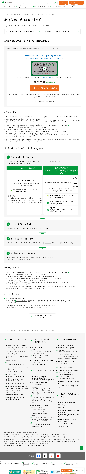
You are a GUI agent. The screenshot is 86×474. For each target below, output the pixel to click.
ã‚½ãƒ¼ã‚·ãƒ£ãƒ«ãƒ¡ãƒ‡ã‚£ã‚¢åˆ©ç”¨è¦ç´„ (16, 443)
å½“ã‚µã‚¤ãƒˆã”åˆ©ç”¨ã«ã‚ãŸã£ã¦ (53, 437)
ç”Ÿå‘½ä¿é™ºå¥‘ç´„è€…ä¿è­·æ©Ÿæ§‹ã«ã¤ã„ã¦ (19, 441)
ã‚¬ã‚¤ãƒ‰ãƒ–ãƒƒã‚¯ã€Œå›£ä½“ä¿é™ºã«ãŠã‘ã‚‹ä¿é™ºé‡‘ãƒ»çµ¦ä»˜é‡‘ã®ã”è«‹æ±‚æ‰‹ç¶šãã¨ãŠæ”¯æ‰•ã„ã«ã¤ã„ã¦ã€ (42, 390)
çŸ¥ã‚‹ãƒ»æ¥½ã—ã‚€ (60, 7)
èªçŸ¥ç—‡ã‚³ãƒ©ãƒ (63, 376)
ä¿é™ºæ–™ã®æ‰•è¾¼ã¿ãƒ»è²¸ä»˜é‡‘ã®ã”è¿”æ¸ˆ (16, 364)
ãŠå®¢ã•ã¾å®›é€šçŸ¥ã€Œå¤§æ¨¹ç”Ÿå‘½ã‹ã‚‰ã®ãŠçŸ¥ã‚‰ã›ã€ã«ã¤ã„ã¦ (16, 388)
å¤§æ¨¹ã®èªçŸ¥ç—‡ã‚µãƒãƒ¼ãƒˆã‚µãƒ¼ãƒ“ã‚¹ (65, 373)
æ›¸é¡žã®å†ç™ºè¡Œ (11, 354)
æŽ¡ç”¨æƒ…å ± (62, 427)
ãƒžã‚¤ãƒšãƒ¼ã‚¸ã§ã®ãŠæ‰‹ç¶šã (23, 31)
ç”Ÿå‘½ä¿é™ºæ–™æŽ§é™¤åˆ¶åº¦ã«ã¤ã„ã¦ (15, 393)
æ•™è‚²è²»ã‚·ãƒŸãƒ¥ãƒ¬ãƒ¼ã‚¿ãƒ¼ (66, 359)
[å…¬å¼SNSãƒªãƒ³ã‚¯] (38, 455)
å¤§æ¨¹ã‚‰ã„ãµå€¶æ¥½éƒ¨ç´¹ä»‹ (68, 387)
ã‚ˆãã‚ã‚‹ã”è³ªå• (28, 3)
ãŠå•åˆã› (39, 3)
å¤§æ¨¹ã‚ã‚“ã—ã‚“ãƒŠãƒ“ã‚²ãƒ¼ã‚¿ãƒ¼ (37, 363)
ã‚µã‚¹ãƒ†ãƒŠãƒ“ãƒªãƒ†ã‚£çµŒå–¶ (68, 416)
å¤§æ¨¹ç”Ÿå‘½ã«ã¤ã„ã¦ (76, 6)
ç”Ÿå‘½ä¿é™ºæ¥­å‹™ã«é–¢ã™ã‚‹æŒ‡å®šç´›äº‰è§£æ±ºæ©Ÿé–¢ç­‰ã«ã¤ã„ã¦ (28, 439)
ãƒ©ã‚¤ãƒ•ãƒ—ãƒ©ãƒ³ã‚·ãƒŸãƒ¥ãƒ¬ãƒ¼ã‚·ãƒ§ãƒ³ (66, 351)
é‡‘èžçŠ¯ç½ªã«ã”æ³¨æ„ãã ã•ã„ (66, 439)
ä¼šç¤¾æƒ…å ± (62, 405)
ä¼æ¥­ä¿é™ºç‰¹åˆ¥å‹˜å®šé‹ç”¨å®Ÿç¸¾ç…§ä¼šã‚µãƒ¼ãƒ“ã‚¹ (41, 424)
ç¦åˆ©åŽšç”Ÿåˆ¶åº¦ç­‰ (37, 385)
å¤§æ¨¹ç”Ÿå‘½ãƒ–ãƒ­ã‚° (65, 345)
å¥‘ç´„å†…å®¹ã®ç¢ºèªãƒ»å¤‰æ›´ (15, 352)
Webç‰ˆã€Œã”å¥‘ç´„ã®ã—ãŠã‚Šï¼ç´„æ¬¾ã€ (15, 398)
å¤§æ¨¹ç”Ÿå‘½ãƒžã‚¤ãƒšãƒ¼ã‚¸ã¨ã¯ (44, 101)
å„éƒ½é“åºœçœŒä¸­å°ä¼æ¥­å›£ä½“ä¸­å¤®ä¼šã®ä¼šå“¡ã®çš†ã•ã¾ (42, 378)
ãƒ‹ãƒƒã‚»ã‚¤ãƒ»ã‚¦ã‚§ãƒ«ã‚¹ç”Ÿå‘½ (40, 463)
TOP (5, 14)
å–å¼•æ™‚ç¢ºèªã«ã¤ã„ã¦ (58, 435)
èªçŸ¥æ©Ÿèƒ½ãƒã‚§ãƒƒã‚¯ (65, 378)
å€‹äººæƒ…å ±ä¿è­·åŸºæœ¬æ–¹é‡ (27, 432)
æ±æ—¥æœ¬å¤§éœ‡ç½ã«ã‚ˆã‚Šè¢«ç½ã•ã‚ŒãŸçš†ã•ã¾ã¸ (57, 441)
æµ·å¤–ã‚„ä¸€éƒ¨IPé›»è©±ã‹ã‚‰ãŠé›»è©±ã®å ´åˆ (62, 210)
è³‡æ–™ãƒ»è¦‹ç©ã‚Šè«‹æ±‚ (76, 3)
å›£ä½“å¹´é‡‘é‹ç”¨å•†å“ (38, 410)
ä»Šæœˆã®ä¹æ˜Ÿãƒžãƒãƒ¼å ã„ (68, 382)
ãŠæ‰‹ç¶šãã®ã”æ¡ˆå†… (30, 14)
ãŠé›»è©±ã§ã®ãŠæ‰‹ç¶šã (62, 31)
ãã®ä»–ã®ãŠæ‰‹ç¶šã (14, 372)
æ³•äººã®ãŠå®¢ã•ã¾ (43, 7)
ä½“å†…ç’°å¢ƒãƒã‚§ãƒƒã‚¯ (65, 367)
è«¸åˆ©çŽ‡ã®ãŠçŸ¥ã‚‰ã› (14, 384)
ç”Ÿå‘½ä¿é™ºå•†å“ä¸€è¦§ (39, 355)
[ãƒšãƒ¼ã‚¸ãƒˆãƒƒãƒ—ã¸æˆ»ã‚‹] (81, 448)
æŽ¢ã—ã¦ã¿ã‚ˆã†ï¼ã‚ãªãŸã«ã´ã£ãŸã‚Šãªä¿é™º (41, 351)
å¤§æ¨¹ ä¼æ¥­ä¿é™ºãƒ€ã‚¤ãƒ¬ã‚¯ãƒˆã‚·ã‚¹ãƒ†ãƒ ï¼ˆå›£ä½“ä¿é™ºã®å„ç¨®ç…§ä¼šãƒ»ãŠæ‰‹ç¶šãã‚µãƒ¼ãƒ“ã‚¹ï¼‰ (42, 399)
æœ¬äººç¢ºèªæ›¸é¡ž (22, 301)
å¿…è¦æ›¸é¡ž (47, 243)
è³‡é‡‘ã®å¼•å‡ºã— (11, 360)
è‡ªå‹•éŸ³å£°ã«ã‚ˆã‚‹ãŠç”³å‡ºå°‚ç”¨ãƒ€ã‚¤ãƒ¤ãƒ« (27, 191)
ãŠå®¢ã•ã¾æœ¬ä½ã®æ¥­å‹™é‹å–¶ (67, 411)
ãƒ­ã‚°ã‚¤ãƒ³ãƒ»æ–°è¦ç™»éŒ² (46, 88)
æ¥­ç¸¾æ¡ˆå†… (62, 407)
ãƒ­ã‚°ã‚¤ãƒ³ (63, 3)
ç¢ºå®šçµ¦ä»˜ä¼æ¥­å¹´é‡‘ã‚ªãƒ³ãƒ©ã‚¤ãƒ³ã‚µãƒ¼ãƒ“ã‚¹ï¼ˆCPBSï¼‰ (42, 413)
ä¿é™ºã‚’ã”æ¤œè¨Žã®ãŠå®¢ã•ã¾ (26, 6)
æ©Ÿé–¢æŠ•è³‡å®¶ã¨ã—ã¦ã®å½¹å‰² (66, 420)
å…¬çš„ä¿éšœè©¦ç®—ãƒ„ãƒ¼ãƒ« (66, 354)
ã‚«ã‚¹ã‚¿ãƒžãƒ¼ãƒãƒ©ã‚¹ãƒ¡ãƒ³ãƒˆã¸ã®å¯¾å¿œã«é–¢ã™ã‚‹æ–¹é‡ (24, 445)
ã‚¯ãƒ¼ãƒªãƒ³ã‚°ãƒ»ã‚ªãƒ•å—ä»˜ (39, 443)
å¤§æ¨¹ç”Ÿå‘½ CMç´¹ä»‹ (65, 424)
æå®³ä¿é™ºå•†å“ (37, 358)
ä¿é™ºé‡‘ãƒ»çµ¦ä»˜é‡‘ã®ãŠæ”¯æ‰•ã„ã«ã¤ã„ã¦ (16, 348)
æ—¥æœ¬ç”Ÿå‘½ (25, 463)
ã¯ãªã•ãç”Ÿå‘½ (56, 463)
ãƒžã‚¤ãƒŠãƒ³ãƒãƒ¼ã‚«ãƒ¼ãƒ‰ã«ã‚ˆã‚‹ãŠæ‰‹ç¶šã (16, 368)
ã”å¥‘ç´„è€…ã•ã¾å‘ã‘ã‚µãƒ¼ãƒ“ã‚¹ (14, 375)
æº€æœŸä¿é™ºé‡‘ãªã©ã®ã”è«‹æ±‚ (16, 357)
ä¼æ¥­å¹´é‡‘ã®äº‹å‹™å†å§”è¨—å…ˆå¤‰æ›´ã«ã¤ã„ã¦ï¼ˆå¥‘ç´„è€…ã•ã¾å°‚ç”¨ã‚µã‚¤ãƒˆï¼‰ (42, 419)
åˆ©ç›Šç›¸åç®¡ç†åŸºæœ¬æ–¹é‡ (29, 437)
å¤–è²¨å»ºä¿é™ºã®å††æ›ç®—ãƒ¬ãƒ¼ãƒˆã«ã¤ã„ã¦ (15, 380)
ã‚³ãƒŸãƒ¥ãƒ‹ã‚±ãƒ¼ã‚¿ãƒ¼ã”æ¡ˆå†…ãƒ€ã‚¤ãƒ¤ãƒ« (62, 196)
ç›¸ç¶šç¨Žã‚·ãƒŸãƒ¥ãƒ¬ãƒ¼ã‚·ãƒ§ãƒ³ (68, 356)
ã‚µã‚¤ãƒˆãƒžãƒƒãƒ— (9, 432)
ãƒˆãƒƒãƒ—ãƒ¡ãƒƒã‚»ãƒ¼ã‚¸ (66, 402)
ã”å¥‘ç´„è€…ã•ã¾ (10, 7)
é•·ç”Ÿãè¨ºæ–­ (61, 364)
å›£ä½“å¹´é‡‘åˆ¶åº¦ (36, 407)
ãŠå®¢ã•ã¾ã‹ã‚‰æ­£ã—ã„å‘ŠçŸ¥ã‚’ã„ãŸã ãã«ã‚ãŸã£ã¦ (26, 435)
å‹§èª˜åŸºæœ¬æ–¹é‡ (10, 437)
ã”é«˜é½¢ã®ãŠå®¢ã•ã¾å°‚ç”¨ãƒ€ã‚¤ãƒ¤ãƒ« (62, 203)
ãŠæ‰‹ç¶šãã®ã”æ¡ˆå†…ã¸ (41, 316)
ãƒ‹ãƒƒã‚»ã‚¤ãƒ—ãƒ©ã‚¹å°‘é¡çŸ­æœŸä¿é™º (74, 463)
